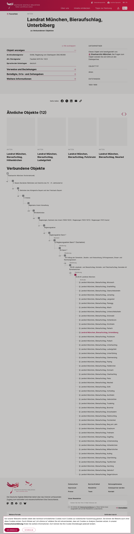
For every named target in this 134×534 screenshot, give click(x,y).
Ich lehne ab (29, 530)
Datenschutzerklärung (13, 524)
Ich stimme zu (12, 530)
